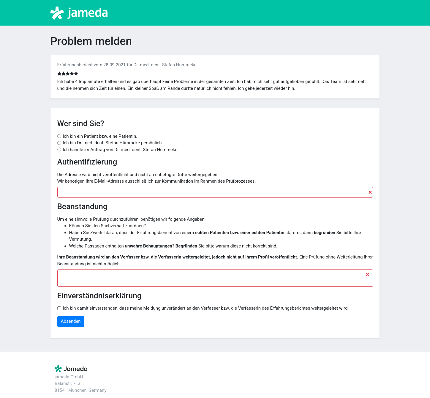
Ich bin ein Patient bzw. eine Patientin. (100, 136)
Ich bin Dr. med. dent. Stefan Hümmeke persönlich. (113, 142)
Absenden (71, 321)
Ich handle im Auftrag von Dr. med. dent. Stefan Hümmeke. (120, 149)
